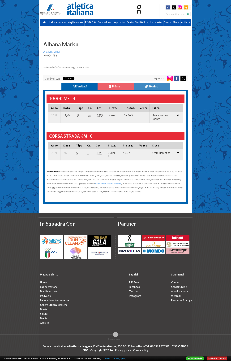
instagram (180, 7)
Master (158, 22)
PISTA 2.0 (90, 22)
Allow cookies (195, 358)
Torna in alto (115, 339)
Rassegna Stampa (181, 300)
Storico (151, 86)
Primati (115, 86)
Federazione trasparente (111, 22)
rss (186, 7)
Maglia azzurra (75, 22)
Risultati (79, 86)
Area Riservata (179, 291)
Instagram (135, 295)
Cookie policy (140, 350)
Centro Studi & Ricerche (140, 22)
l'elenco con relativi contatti (108, 183)
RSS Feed (134, 282)
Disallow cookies (217, 358)
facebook (168, 7)
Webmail (176, 295)
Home (43, 282)
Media (176, 22)
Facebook (134, 286)
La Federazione (57, 22)
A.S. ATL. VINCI (51, 51)
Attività (185, 22)
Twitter (133, 291)
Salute (167, 22)
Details (107, 358)
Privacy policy (123, 350)
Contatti (176, 282)
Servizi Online (179, 286)
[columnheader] (54, 108)
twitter (174, 7)
